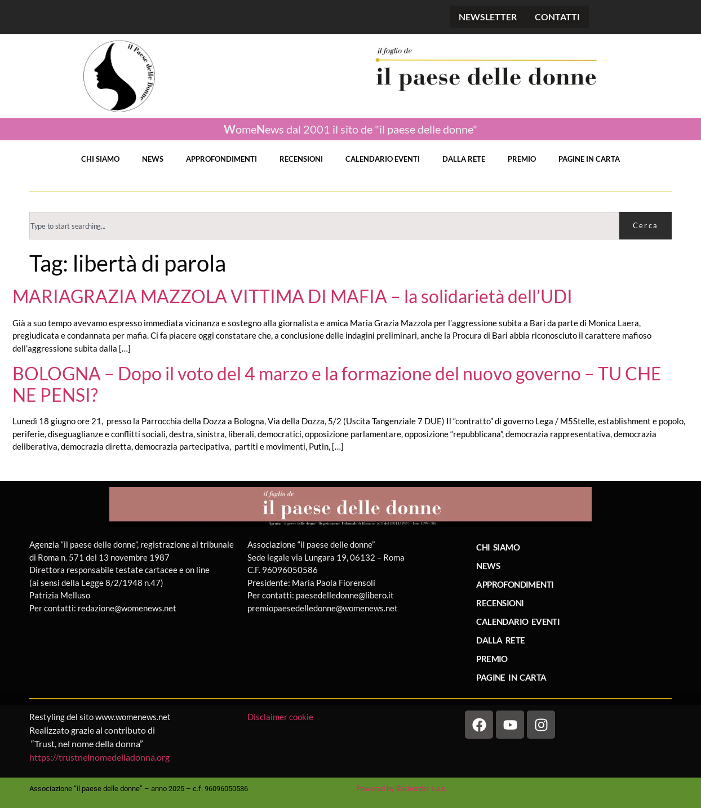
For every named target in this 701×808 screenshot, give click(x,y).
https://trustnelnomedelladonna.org (99, 757)
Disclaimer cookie (281, 717)
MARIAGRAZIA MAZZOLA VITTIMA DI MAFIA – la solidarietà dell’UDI (292, 296)
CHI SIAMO (100, 158)
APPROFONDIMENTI (221, 158)
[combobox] (324, 225)
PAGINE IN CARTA (589, 158)
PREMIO (522, 158)
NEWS (152, 158)
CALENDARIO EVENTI (382, 158)
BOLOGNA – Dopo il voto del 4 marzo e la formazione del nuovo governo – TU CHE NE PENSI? (337, 384)
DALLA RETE (463, 158)
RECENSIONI (301, 158)
